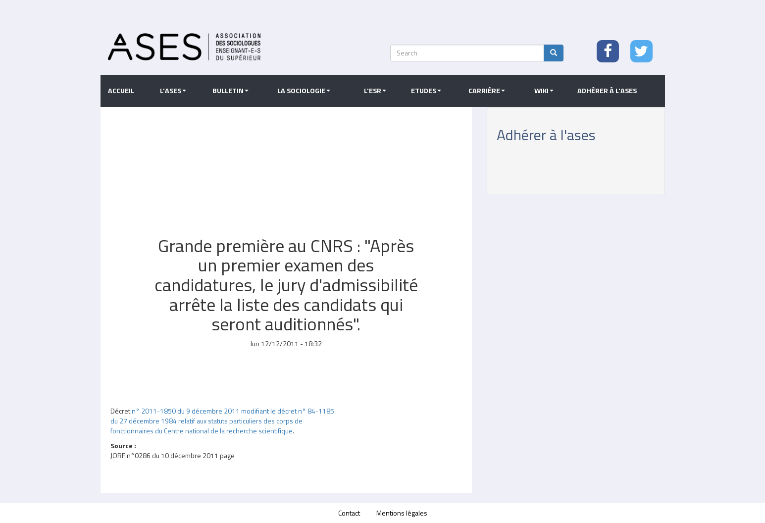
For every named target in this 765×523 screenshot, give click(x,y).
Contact (349, 513)
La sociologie (303, 90)
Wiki (544, 90)
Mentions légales (401, 513)
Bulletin (230, 90)
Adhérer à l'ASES (607, 90)
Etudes (426, 90)
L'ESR (375, 90)
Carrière (486, 90)
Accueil (121, 90)
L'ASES (173, 90)
